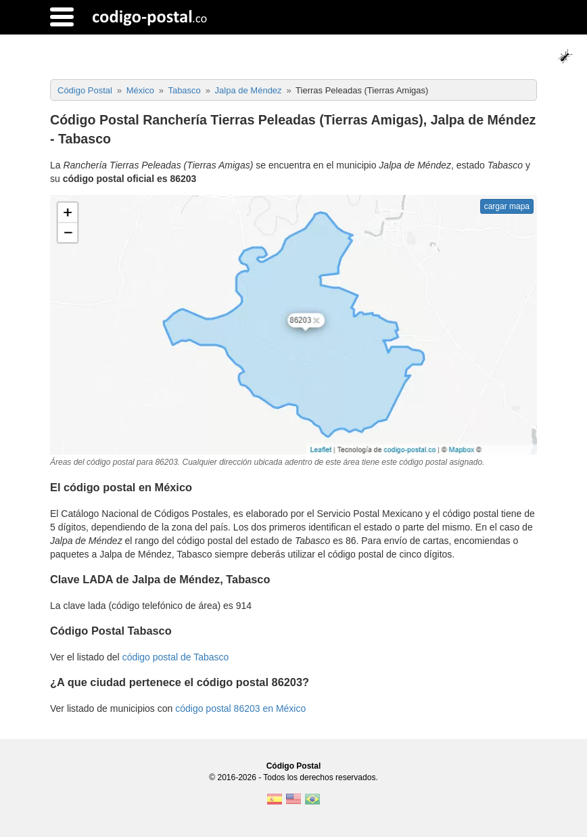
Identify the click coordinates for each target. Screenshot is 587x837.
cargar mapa (507, 206)
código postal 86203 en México (240, 708)
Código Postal (293, 766)
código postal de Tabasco (175, 657)
